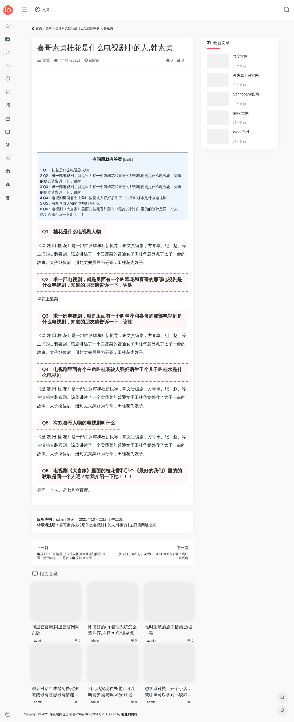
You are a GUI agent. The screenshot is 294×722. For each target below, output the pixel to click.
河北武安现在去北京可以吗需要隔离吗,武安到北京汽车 (112, 692)
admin (91, 60)
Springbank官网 (246, 94)
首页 (39, 28)
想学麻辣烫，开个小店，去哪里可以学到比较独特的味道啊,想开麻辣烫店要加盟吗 (169, 692)
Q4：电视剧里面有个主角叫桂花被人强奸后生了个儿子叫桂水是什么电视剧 (103, 198)
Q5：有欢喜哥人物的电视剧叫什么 (70, 203)
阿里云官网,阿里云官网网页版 (55, 630)
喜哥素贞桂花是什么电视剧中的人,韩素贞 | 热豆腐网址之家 (107, 525)
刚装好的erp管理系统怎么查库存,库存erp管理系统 (112, 630)
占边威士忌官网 (246, 75)
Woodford (241, 132)
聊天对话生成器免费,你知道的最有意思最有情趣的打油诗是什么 (55, 692)
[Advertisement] (112, 113)
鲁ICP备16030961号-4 (88, 714)
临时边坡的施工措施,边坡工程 (169, 630)
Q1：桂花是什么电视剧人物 (64, 170)
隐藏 (128, 159)
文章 (49, 28)
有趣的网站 (129, 714)
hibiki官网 (241, 113)
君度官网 (240, 56)
